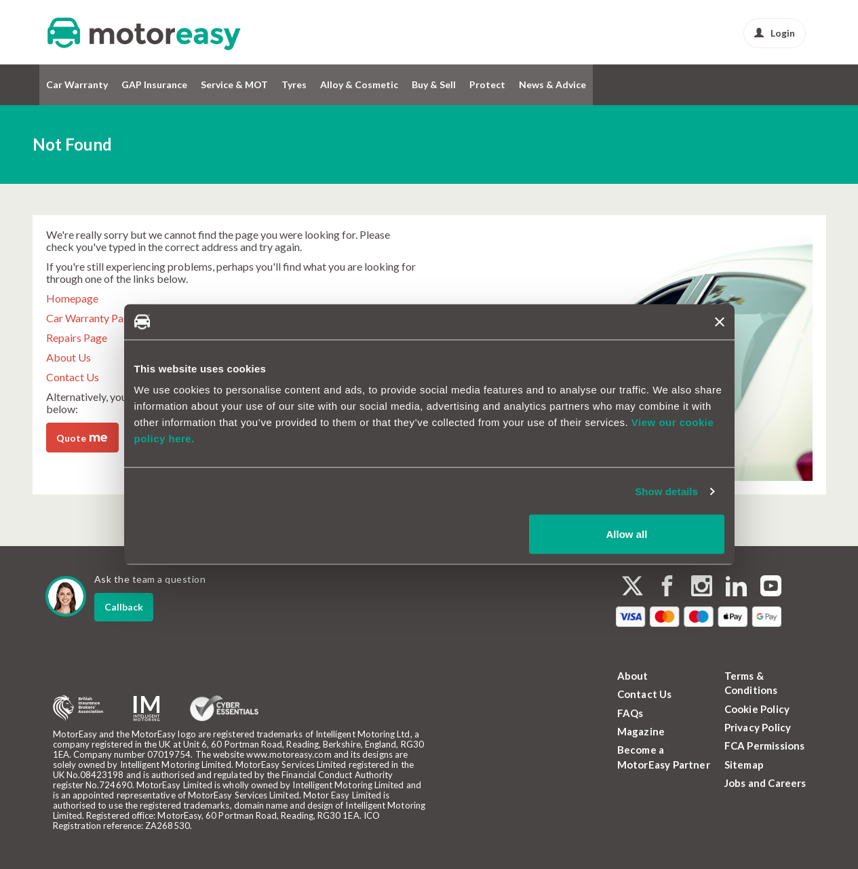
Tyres (294, 84)
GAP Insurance (154, 84)
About (632, 676)
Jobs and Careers (765, 783)
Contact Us (72, 376)
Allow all (627, 534)
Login (774, 33)
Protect (487, 84)
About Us (68, 357)
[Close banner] (719, 321)
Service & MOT (234, 84)
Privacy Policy (758, 727)
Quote (81, 436)
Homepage (72, 298)
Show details (666, 491)
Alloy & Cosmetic (359, 84)
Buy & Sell (434, 84)
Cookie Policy (757, 709)
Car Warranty (77, 84)
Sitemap (744, 764)
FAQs (630, 713)
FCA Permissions (764, 745)
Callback (123, 607)
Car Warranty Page (90, 317)
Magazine (641, 731)
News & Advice (552, 84)
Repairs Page (76, 337)
